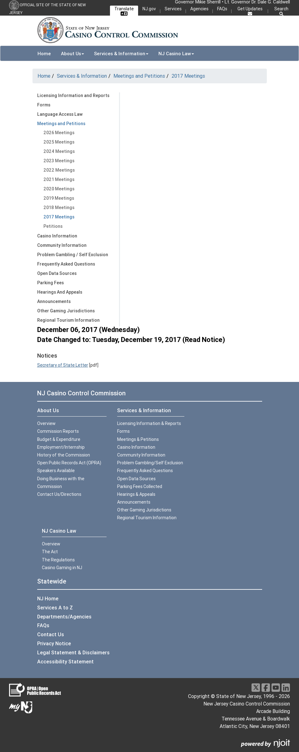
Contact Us (50, 634)
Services (173, 9)
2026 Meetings (58, 132)
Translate (124, 10)
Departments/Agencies (64, 616)
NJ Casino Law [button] (176, 53)
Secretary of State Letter (62, 365)
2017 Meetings (188, 76)
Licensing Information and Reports (73, 95)
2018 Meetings (58, 207)
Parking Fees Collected (139, 486)
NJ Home (47, 598)
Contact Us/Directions (59, 494)
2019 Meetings (58, 198)
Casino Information (57, 236)
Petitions (52, 226)
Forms (43, 105)
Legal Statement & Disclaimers (73, 652)
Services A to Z (55, 607)
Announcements (54, 301)
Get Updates (249, 11)
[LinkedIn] (286, 687)
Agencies (199, 9)
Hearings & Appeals (136, 494)
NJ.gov (149, 9)
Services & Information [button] (121, 53)
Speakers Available (56, 470)
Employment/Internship (61, 447)
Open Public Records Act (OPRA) (69, 463)
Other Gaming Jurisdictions (66, 311)
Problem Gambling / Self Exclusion (72, 254)
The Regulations (58, 560)
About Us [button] (72, 53)
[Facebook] (266, 687)
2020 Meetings (58, 189)
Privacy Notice (54, 643)
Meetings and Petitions (139, 76)
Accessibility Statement (65, 661)
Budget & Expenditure (58, 439)
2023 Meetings (58, 161)
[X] (256, 687)
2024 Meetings (59, 151)
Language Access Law (59, 114)
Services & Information (82, 76)
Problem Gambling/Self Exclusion (150, 463)
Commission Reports (58, 431)
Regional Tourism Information (68, 320)
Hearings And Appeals (59, 292)
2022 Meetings (59, 170)
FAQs (222, 9)
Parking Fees (50, 283)
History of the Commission (63, 455)
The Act (50, 551)
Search (281, 11)
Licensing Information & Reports (149, 423)
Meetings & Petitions (138, 439)
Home (44, 53)
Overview (46, 423)
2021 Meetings (58, 179)
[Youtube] (276, 687)
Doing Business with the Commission (60, 482)
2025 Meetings (58, 142)
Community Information (62, 245)
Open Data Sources (57, 273)
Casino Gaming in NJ (62, 567)
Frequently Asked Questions (66, 264)
